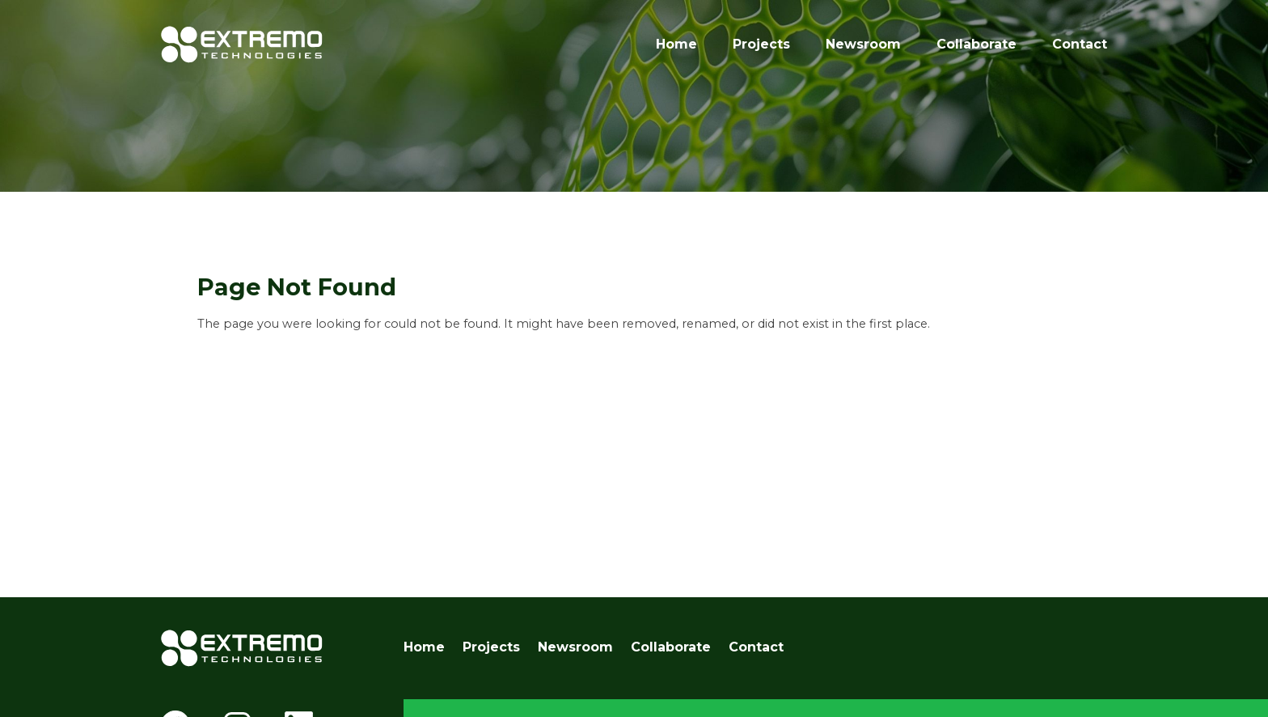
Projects (761, 44)
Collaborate (976, 44)
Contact (1079, 44)
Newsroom (863, 44)
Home (676, 44)
